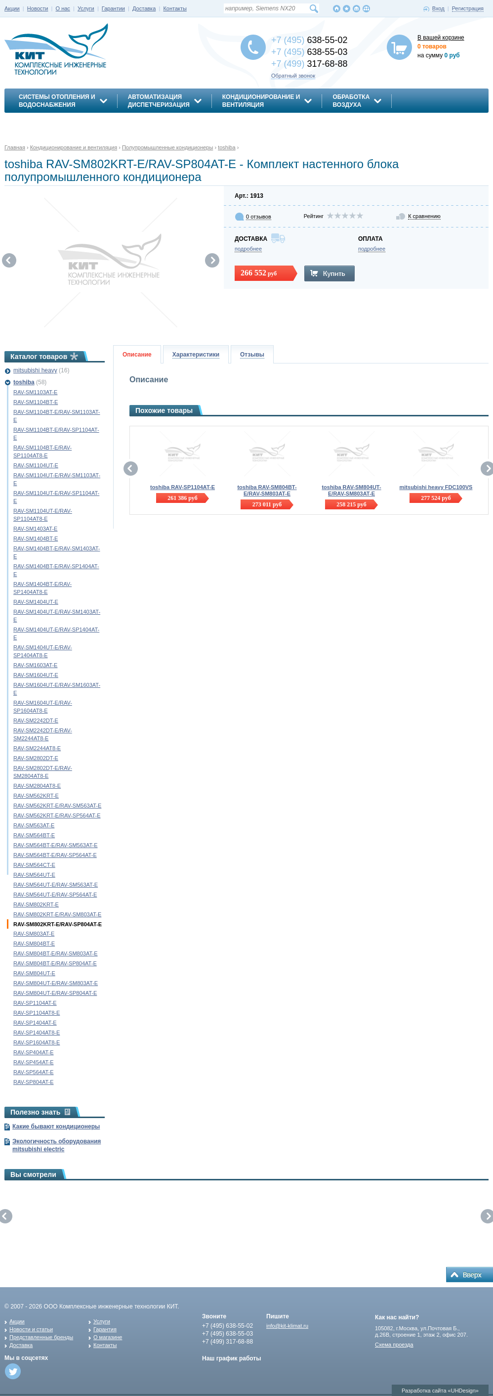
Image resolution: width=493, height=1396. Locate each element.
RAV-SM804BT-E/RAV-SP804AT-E (55, 963)
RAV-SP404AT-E (33, 1052)
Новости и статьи (31, 1329)
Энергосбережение (52, 122)
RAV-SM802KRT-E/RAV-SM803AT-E (57, 914)
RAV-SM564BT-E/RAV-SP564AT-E (55, 855)
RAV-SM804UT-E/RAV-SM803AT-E (55, 983)
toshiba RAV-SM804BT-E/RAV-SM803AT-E (266, 490)
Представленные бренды (41, 1337)
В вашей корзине (440, 37)
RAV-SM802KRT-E (36, 904)
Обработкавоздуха (351, 100)
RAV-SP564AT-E (33, 1072)
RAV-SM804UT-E (34, 973)
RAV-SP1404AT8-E (36, 1033)
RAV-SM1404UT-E (35, 602)
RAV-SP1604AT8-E (36, 1042)
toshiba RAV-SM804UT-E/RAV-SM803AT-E (351, 490)
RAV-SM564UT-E (34, 875)
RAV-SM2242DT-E (35, 720)
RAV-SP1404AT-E (35, 1023)
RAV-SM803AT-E (33, 934)
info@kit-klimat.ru (287, 1326)
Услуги (86, 8)
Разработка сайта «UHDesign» (440, 1391)
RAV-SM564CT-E (34, 865)
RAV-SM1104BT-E (35, 402)
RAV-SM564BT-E (34, 835)
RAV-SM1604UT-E (35, 675)
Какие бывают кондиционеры (56, 1126)
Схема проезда (394, 1345)
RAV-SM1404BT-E (35, 538)
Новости (37, 8)
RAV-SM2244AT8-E (37, 748)
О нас (63, 8)
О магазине (107, 1337)
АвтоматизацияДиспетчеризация (159, 100)
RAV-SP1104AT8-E (36, 1013)
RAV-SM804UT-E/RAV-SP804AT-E (55, 993)
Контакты (175, 8)
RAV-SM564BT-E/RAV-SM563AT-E (55, 845)
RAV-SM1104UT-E (35, 465)
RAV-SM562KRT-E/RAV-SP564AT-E (56, 815)
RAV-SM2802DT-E (35, 758)
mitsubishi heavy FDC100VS (436, 487)
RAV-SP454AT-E (33, 1062)
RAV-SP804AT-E (33, 1082)
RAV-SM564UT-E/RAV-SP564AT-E (55, 895)
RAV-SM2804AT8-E (37, 786)
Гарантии (113, 8)
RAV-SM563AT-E (33, 825)
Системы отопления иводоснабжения (57, 100)
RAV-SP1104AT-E (35, 1003)
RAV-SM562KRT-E (36, 796)
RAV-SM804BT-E (34, 943)
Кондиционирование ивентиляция (261, 100)
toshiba (24, 382)
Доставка (144, 8)
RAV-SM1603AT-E (35, 665)
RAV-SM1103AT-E (35, 392)
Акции (12, 8)
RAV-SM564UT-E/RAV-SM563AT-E (55, 885)
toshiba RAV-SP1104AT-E (182, 487)
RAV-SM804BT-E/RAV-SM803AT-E (55, 953)
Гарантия (105, 1329)
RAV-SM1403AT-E (35, 529)
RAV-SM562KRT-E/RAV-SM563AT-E (57, 806)
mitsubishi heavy (35, 370)
